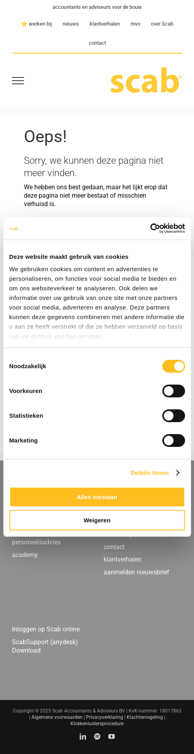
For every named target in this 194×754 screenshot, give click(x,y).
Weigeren (97, 520)
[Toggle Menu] (18, 80)
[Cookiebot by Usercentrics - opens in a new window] (150, 228)
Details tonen (150, 472)
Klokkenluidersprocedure (97, 723)
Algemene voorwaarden (56, 717)
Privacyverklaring (104, 717)
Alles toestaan (97, 497)
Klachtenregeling (145, 717)
